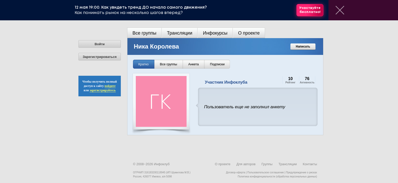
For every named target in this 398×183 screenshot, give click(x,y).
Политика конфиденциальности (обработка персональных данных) (277, 176)
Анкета (193, 64)
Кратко (143, 64)
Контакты (310, 164)
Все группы (144, 33)
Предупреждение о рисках (301, 172)
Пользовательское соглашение (265, 172)
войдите (110, 86)
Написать (303, 46)
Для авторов (245, 164)
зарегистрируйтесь (103, 90)
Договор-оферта (235, 172)
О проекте (249, 33)
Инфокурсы (215, 33)
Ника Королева (156, 46)
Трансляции (179, 33)
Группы (266, 164)
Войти (100, 44)
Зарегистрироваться (100, 57)
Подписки (217, 64)
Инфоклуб (162, 164)
